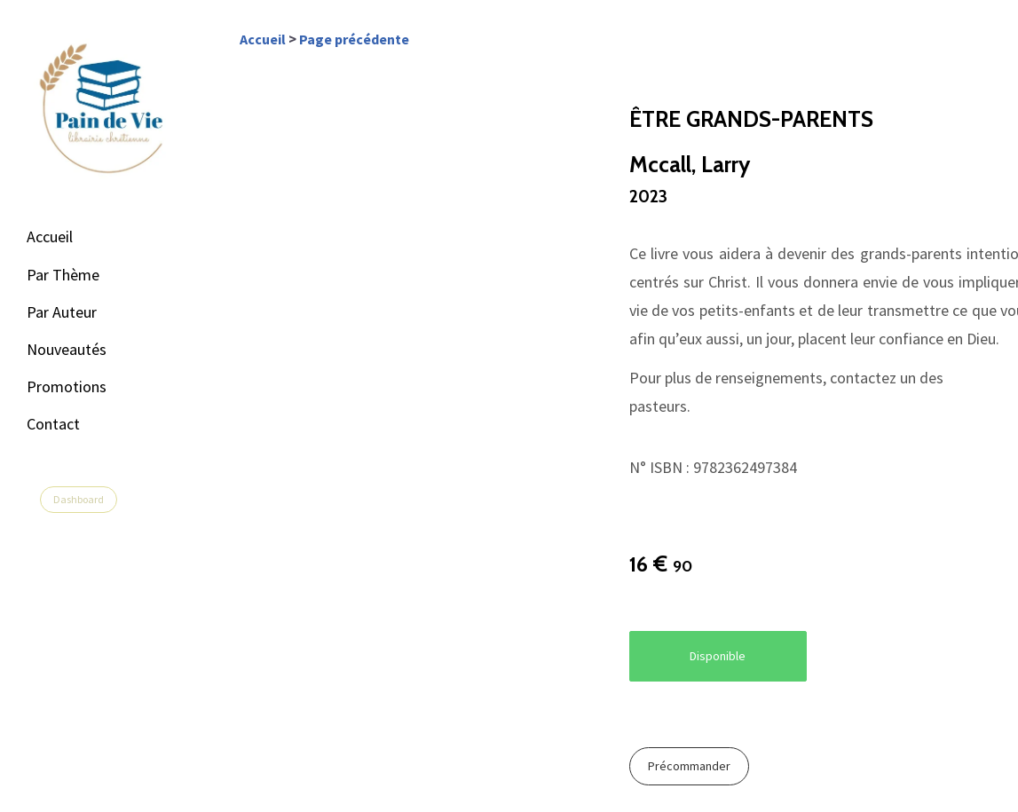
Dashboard (78, 499)
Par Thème (63, 274)
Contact (53, 424)
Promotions (67, 386)
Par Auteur (62, 312)
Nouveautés (67, 349)
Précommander (689, 766)
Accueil (50, 236)
